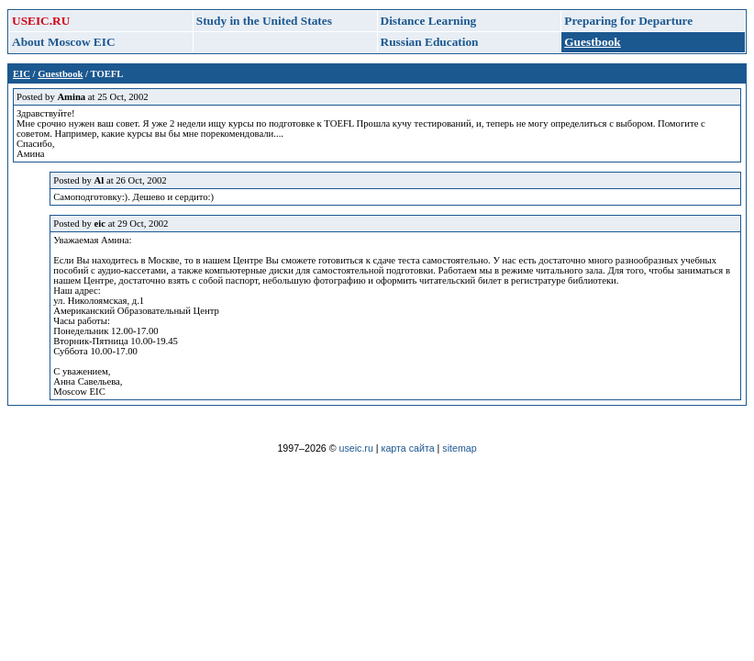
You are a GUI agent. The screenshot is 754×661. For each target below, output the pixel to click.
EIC (21, 74)
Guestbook (60, 74)
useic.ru (356, 448)
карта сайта (408, 448)
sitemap (459, 448)
